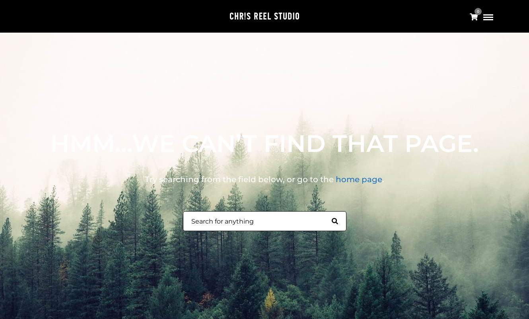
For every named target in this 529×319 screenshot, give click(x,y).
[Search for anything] (335, 221)
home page (359, 179)
